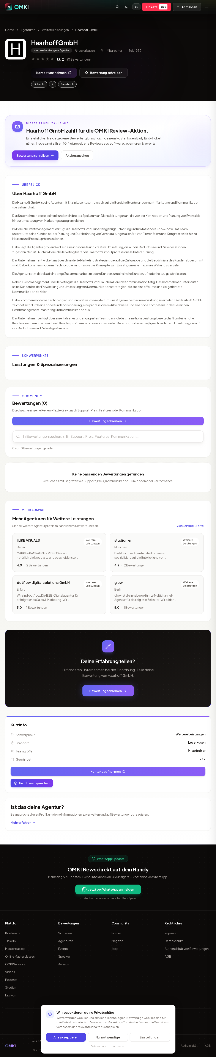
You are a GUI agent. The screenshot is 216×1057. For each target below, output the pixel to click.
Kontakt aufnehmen (54, 73)
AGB (168, 956)
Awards (63, 964)
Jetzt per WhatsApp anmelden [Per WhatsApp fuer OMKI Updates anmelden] (108, 889)
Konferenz (12, 933)
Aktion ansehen (77, 155)
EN (136, 6)
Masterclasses (15, 949)
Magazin (117, 941)
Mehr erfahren (23, 822)
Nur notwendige (108, 1037)
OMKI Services (15, 964)
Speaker (64, 956)
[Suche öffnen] (117, 7)
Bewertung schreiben (103, 73)
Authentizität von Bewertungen (187, 949)
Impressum (172, 933)
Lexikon (10, 995)
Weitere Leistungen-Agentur (52, 50)
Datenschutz (174, 941)
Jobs (115, 949)
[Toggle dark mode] (127, 7)
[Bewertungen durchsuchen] (108, 437)
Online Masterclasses (20, 956)
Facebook (67, 84)
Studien (10, 987)
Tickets (156, 6)
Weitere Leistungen (55, 30)
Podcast (11, 980)
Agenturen (27, 30)
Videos (10, 972)
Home (9, 30)
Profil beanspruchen (31, 783)
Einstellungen (149, 1037)
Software (65, 933)
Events (63, 949)
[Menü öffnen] (207, 7)
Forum (116, 933)
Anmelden (186, 7)
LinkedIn (39, 84)
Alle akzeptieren (66, 1037)
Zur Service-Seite (190, 526)
